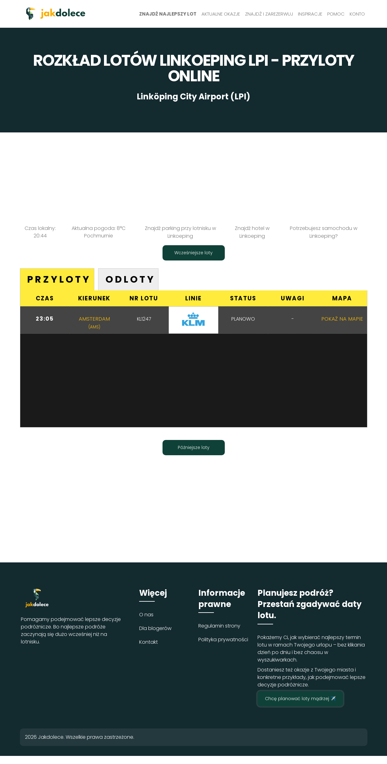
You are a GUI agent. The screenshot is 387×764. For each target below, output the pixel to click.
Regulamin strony (219, 626)
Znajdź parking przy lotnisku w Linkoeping (180, 232)
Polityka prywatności (223, 640)
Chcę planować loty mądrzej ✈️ (300, 699)
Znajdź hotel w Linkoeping (252, 232)
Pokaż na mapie (342, 319)
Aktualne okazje (220, 14)
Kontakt (148, 642)
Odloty (134, 279)
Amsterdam (94, 322)
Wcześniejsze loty (193, 252)
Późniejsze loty (194, 448)
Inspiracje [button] (310, 14)
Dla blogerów (155, 629)
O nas (146, 615)
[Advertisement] (193, 176)
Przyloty (59, 279)
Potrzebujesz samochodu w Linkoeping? (323, 232)
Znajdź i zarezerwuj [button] (269, 14)
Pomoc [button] (336, 14)
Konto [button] (357, 14)
